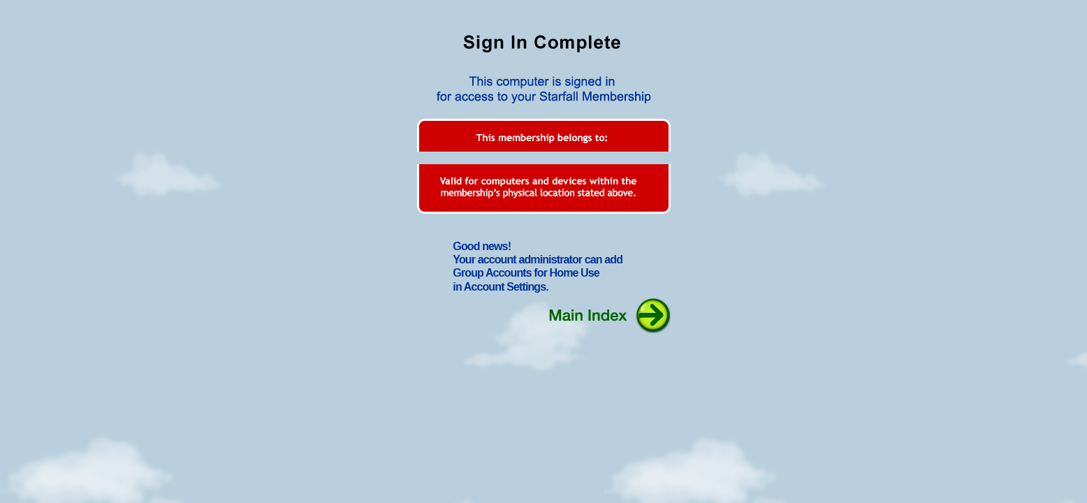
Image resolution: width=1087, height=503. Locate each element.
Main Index (607, 315)
